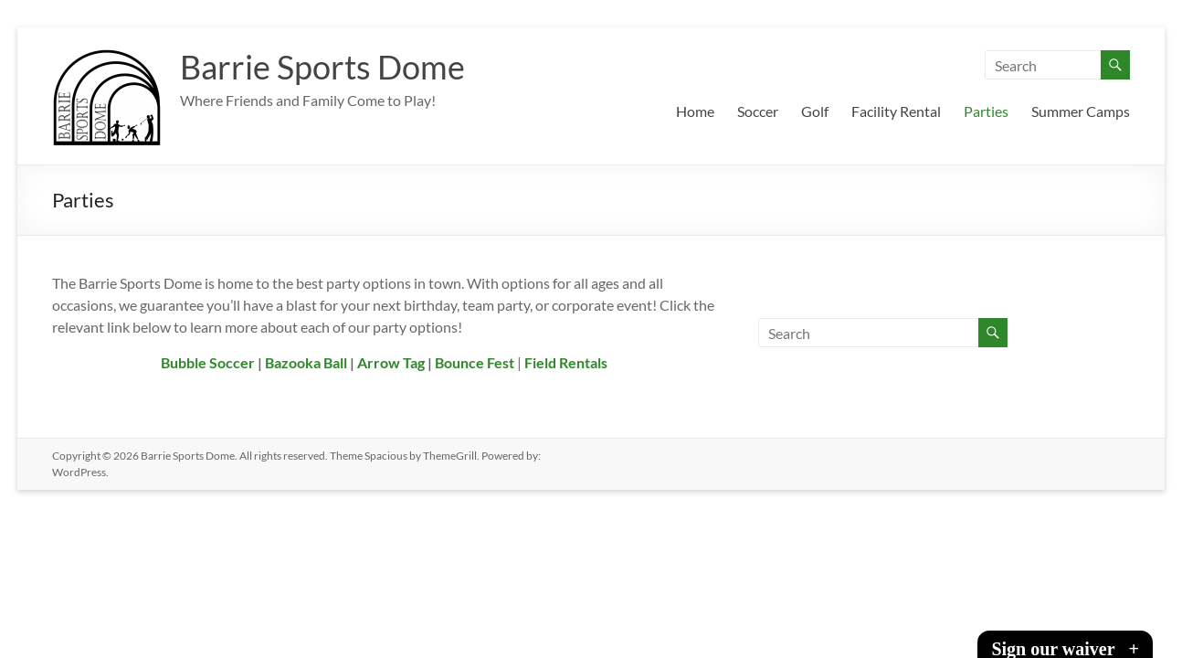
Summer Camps (1080, 111)
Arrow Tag (391, 362)
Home (695, 111)
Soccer (757, 111)
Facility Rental (896, 111)
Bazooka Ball (306, 362)
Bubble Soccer (208, 362)
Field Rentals (565, 362)
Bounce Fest (474, 362)
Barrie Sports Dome (322, 67)
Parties (986, 111)
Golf (814, 111)
